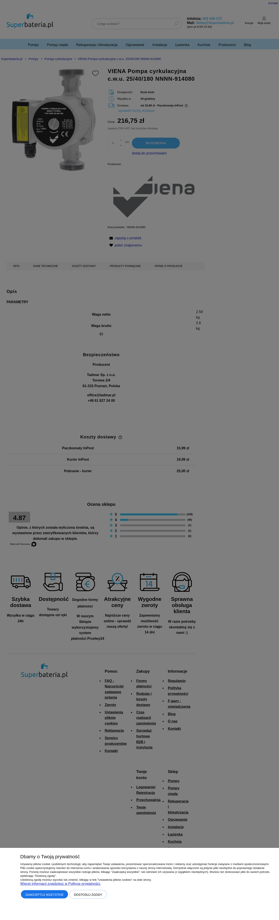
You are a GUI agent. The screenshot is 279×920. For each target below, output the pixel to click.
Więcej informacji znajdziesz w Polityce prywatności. (60, 884)
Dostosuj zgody (88, 894)
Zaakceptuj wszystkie (44, 894)
